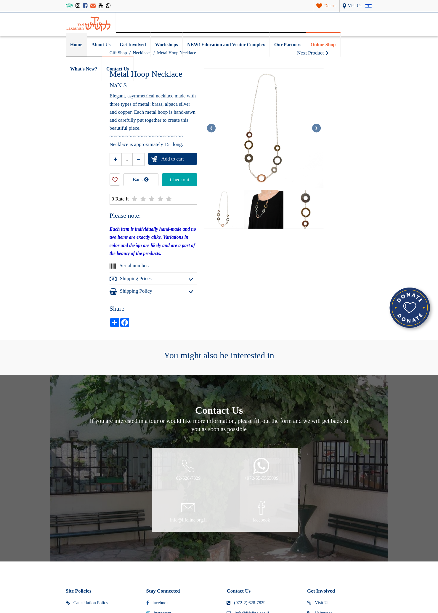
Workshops (166, 44)
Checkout (179, 179)
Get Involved (133, 44)
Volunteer (319, 553)
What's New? (83, 68)
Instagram (158, 553)
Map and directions (248, 563)
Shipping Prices (131, 279)
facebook (157, 542)
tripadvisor (159, 563)
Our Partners (287, 44)
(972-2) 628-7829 (246, 542)
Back (141, 179)
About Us (101, 44)
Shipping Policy (131, 291)
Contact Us (117, 68)
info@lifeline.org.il (248, 553)
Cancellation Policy (87, 542)
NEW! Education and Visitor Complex (226, 44)
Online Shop (323, 44)
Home (76, 44)
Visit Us (318, 542)
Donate (317, 563)
